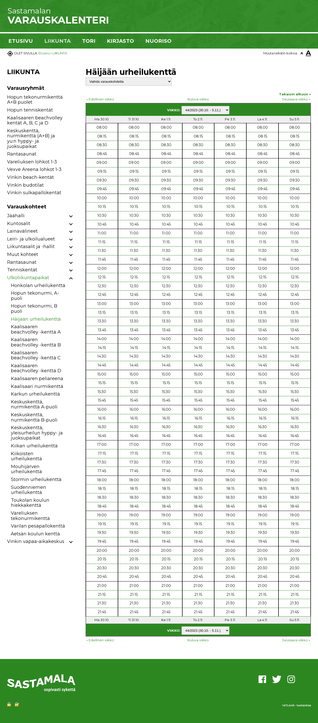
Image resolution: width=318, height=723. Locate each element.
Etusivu (44, 53)
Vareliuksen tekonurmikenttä (30, 515)
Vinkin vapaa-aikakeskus (35, 541)
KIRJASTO (120, 41)
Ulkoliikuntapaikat (28, 277)
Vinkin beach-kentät (30, 177)
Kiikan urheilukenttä (34, 446)
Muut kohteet (22, 254)
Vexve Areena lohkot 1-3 (34, 169)
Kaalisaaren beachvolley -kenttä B (36, 342)
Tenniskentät (22, 270)
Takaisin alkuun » (295, 94)
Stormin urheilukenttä (36, 479)
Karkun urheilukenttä (35, 394)
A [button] (302, 53)
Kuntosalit (18, 223)
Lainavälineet (22, 231)
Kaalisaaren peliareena (37, 378)
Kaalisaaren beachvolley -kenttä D (36, 368)
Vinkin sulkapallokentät (34, 192)
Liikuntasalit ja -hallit (31, 246)
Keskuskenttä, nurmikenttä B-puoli (34, 417)
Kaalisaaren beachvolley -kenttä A (36, 329)
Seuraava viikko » (296, 99)
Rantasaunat (21, 154)
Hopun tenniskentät (30, 110)
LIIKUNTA (57, 41)
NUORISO (158, 41)
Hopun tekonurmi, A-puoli (35, 295)
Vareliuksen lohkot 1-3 (32, 162)
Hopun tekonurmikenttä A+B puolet (35, 99)
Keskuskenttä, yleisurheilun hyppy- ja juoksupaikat (37, 433)
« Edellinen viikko (100, 99)
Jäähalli (16, 215)
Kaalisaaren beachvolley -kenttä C (36, 355)
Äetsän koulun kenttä (35, 534)
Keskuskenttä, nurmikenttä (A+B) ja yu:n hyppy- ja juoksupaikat (31, 138)
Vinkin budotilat (25, 185)
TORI (88, 41)
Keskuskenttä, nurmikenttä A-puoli (34, 404)
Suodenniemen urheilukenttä (28, 490)
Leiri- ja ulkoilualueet (31, 239)
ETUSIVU (20, 41)
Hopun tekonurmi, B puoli (34, 308)
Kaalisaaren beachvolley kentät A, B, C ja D (35, 120)
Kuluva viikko (198, 99)
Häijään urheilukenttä (36, 319)
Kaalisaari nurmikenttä (37, 386)
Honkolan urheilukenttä (38, 285)
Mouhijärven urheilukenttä (26, 469)
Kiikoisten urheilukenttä (26, 456)
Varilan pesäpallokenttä (38, 526)
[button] (71, 216)
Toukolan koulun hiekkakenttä (30, 502)
